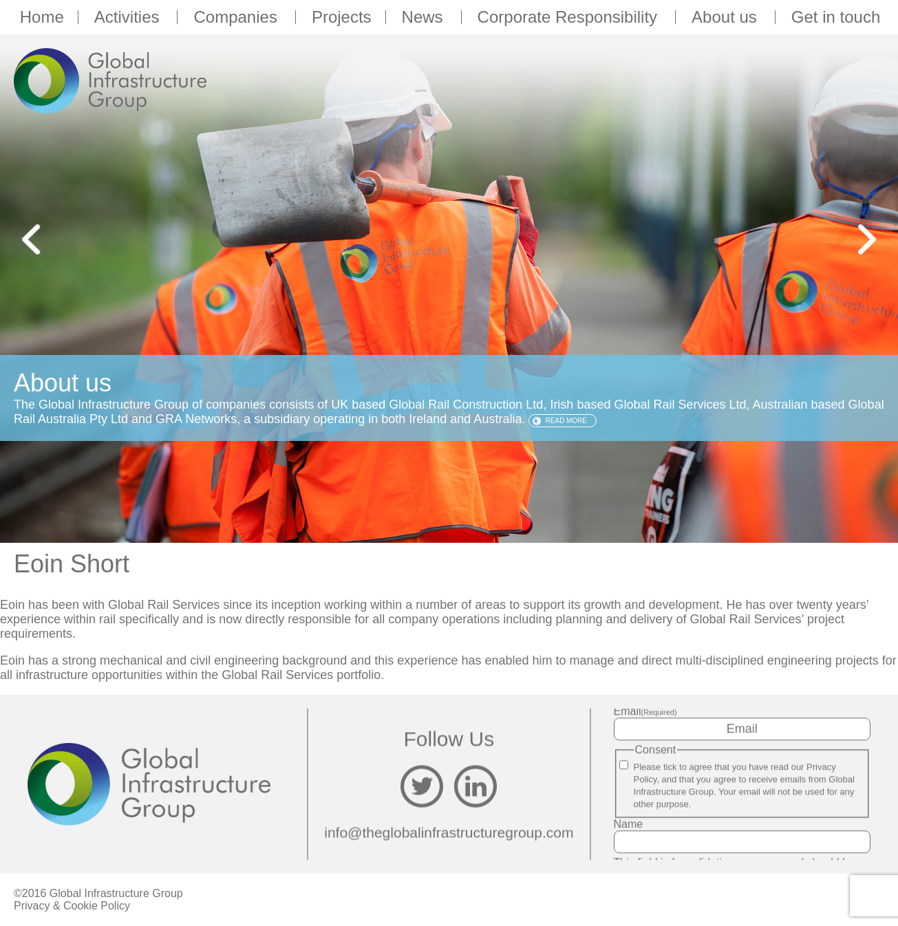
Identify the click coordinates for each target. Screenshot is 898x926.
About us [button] (726, 17)
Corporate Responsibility (569, 17)
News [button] (424, 17)
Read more (566, 420)
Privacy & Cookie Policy (72, 906)
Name (628, 824)
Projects (342, 17)
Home (42, 17)
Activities (129, 17)
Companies (237, 17)
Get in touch (835, 17)
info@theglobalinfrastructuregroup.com (448, 833)
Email (645, 711)
